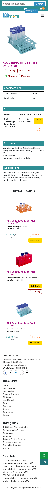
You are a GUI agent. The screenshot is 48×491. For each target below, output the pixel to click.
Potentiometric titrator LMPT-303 (18, 463)
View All (6, 448)
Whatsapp (11, 76)
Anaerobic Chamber (12, 445)
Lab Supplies (8, 391)
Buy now (38, 129)
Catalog (10, 70)
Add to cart (38, 121)
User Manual (8, 400)
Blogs (5, 403)
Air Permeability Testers (13, 430)
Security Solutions (11, 394)
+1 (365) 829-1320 (16, 368)
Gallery (6, 415)
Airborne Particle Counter (14, 439)
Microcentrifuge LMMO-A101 (15, 472)
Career (6, 409)
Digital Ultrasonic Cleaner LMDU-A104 (19, 466)
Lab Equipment (9, 388)
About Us (7, 406)
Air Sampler (8, 433)
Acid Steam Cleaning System (16, 427)
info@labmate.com (14, 365)
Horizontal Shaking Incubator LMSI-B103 (20, 478)
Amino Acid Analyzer (12, 442)
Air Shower (7, 436)
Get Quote (31, 8)
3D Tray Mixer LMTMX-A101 (14, 460)
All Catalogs (8, 397)
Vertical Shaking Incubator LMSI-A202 (19, 469)
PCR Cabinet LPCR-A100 (13, 475)
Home (5, 385)
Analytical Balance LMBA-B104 (16, 481)
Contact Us (8, 412)
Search (39, 3)
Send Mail (24, 70)
